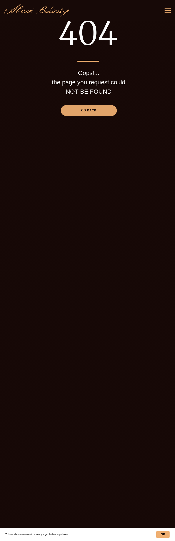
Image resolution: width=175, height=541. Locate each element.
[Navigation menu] (168, 10)
